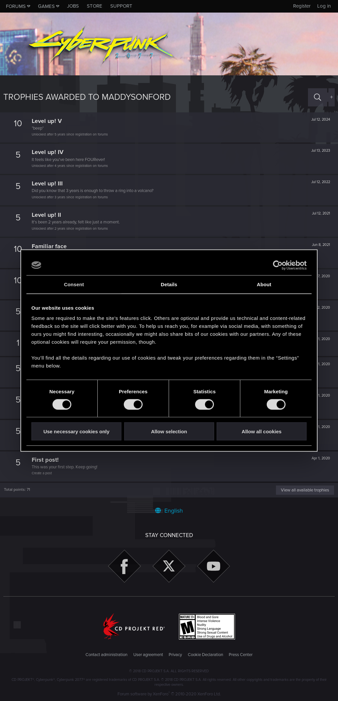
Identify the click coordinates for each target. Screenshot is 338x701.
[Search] (317, 97)
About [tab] (264, 284)
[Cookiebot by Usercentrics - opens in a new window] (278, 265)
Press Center (241, 654)
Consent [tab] (74, 284)
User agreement (148, 654)
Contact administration (106, 654)
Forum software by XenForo (169, 694)
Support (121, 6)
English (169, 510)
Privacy (175, 654)
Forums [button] (16, 6)
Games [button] (46, 6)
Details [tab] (169, 284)
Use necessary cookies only (76, 431)
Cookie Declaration (205, 654)
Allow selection (169, 431)
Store (94, 6)
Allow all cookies (262, 431)
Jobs (73, 6)
